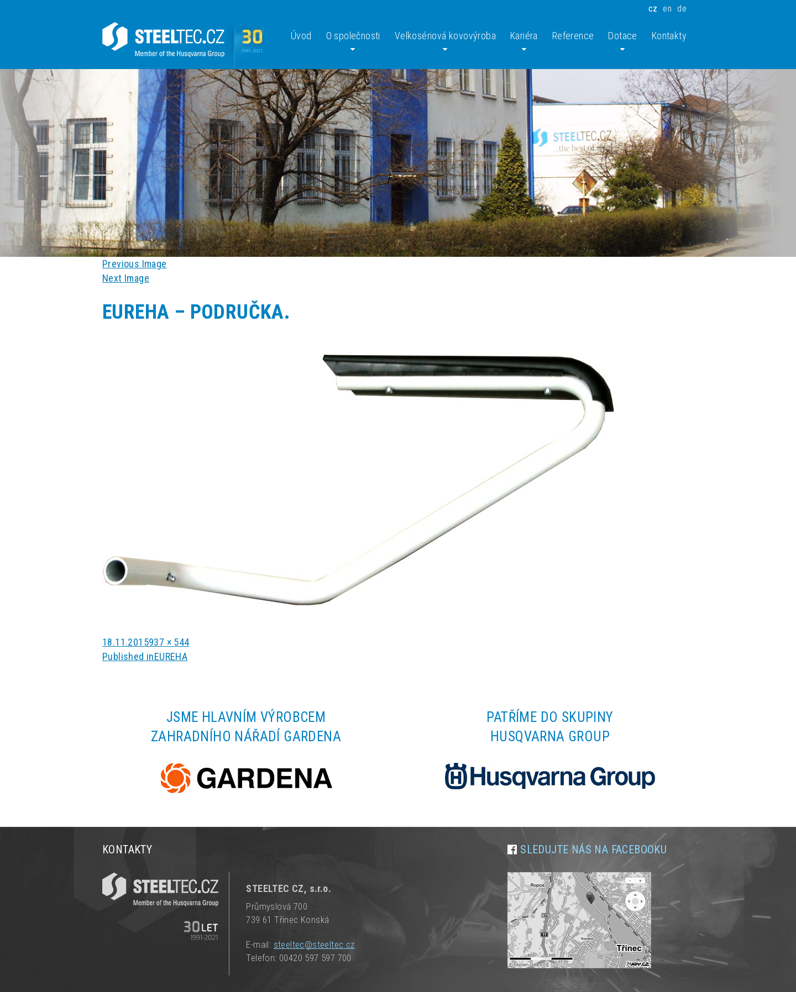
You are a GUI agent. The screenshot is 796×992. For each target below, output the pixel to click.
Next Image (125, 278)
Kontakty (669, 35)
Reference (573, 35)
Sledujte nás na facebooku (593, 849)
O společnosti (353, 42)
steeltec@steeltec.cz (314, 944)
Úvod (301, 35)
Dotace (622, 42)
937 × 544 (169, 642)
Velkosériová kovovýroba (445, 42)
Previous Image (134, 264)
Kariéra (524, 42)
